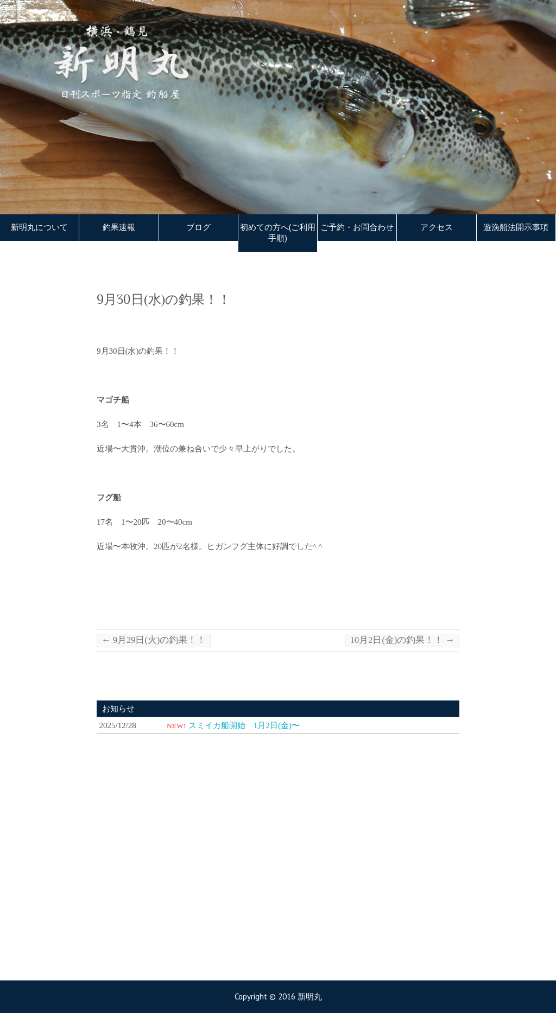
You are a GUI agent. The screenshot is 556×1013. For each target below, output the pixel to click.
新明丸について (39, 227)
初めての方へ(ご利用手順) (278, 233)
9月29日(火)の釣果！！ (154, 640)
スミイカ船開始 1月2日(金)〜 (244, 725)
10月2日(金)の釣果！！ (402, 640)
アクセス (436, 227)
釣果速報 (119, 227)
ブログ (198, 227)
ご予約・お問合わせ (357, 227)
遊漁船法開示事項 (515, 227)
